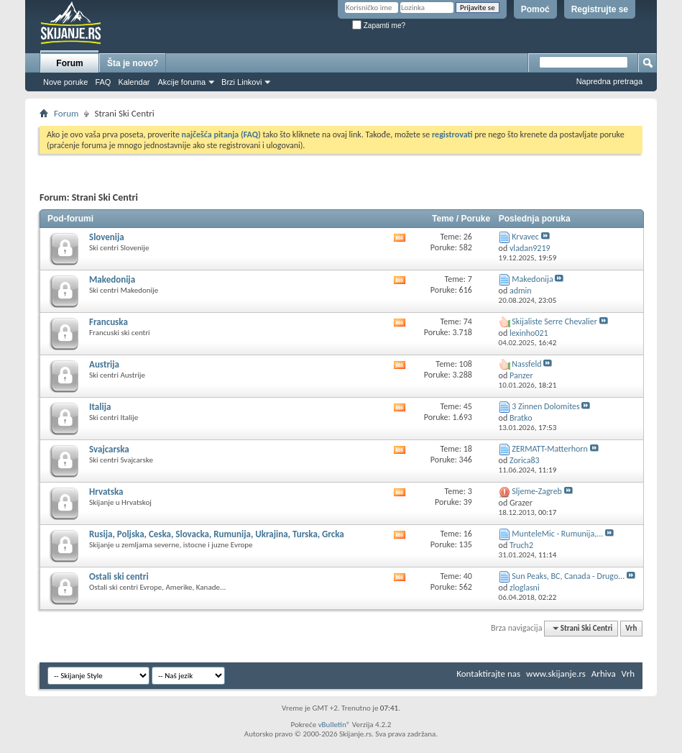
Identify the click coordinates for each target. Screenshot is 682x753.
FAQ (103, 82)
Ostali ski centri (119, 576)
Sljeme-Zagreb (537, 491)
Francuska (108, 321)
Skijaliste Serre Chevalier (554, 321)
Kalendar (133, 82)
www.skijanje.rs (556, 673)
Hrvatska (106, 491)
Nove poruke (65, 82)
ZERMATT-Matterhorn (550, 449)
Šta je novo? (132, 63)
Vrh (631, 628)
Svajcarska (109, 449)
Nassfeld (526, 364)
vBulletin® (334, 724)
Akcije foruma (181, 82)
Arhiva (603, 673)
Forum (69, 63)
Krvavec (525, 237)
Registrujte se (599, 9)
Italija (100, 406)
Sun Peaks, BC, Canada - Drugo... (568, 576)
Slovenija (106, 237)
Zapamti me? (378, 25)
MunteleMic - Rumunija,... (557, 534)
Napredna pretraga (609, 81)
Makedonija (112, 279)
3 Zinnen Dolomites (545, 406)
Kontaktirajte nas (488, 673)
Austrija (104, 364)
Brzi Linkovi (241, 82)
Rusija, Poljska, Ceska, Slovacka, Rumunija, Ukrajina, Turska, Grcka (216, 534)
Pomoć (535, 9)
